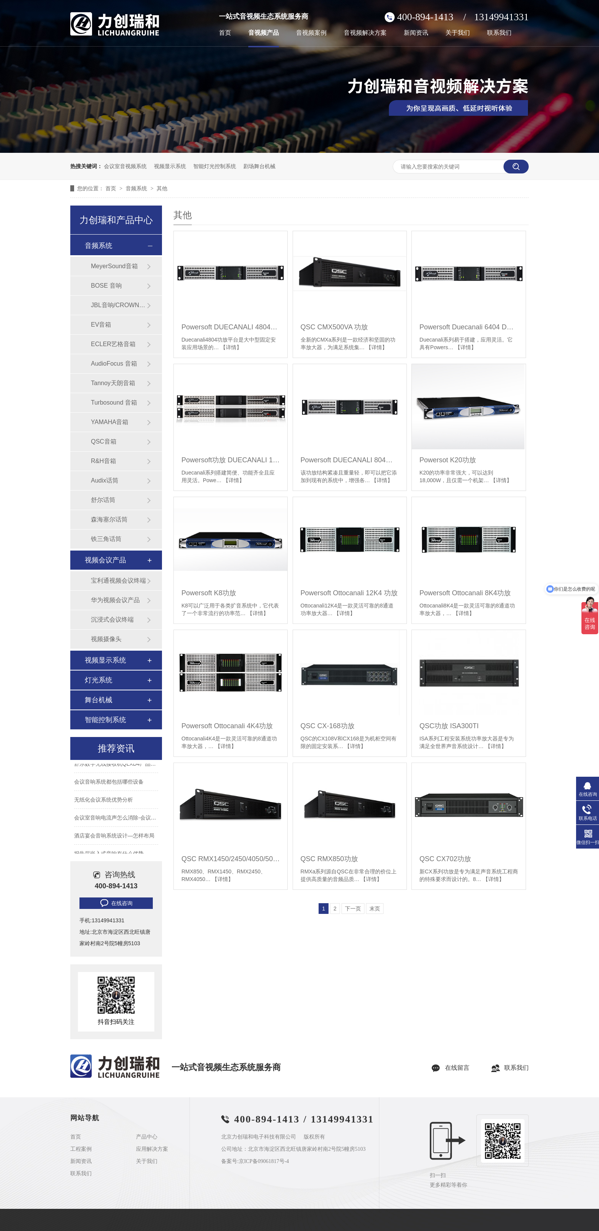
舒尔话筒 (103, 500)
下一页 (353, 908)
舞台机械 (98, 700)
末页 (374, 908)
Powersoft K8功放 (208, 593)
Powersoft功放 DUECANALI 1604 (230, 460)
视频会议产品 (105, 560)
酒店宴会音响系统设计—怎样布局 (114, 841)
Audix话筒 (104, 480)
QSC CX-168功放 (328, 726)
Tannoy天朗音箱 (113, 383)
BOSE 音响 (106, 285)
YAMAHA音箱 (109, 422)
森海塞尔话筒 (109, 519)
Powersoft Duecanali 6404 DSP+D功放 (468, 327)
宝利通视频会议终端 (118, 580)
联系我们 (499, 33)
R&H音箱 (103, 461)
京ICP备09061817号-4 (264, 1161)
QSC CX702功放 (445, 859)
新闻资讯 (416, 33)
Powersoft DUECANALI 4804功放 (230, 327)
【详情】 (231, 347)
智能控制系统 (105, 720)
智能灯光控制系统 (214, 166)
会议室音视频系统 (125, 166)
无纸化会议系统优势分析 (103, 805)
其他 (162, 188)
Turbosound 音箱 (114, 402)
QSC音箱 (104, 441)
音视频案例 (311, 33)
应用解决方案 (152, 1149)
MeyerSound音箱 (114, 266)
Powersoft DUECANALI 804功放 (350, 460)
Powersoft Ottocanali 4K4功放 (227, 726)
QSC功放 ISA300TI (449, 726)
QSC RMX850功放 (329, 859)
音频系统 (137, 188)
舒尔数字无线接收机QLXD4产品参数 (117, 769)
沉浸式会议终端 (112, 619)
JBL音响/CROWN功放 (119, 305)
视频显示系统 (170, 166)
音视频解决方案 (365, 33)
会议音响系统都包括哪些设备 (109, 787)
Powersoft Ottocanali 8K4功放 (465, 593)
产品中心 (146, 1137)
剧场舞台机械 (259, 166)
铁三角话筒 (106, 539)
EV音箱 (101, 324)
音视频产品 (263, 33)
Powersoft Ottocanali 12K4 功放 (349, 593)
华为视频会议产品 (115, 600)
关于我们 (457, 33)
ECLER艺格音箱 (113, 344)
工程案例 (81, 1149)
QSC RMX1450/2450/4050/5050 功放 (230, 859)
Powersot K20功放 (447, 460)
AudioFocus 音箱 (114, 363)
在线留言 (457, 1067)
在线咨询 (116, 903)
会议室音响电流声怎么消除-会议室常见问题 (126, 823)
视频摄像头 (106, 639)
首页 (225, 33)
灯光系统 (98, 680)
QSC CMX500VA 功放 (334, 327)
